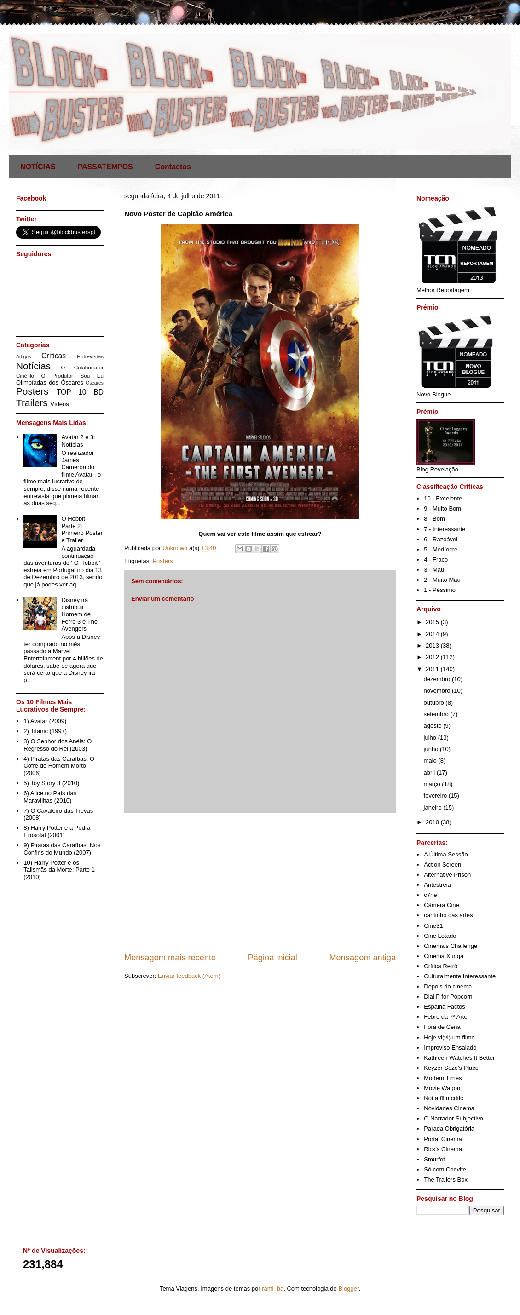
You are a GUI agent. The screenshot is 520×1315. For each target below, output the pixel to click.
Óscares (95, 382)
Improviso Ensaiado (450, 1047)
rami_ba (272, 1288)
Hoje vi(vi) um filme (449, 1037)
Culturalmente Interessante (460, 976)
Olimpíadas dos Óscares (49, 382)
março (433, 784)
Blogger (348, 1288)
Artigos (23, 356)
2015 (433, 622)
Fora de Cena (442, 1026)
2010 (433, 822)
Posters (162, 560)
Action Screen (442, 864)
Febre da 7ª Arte (445, 1016)
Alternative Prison (447, 874)
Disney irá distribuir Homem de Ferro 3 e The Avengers (79, 614)
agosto (434, 725)
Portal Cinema (443, 1139)
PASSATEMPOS (105, 167)
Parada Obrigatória (449, 1128)
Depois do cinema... (450, 986)
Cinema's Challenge (450, 945)
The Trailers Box (446, 1179)
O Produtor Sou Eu (72, 376)
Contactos (173, 167)
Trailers (32, 402)
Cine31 (433, 925)
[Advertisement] (260, 882)
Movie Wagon (442, 1088)
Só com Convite (445, 1169)
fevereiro (436, 795)
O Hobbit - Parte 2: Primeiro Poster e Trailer (82, 529)
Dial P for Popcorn (448, 996)
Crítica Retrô (440, 966)
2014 (433, 634)
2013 (433, 645)
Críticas (53, 356)
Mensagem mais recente (170, 957)
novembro (438, 690)
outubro (435, 702)
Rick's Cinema (443, 1149)
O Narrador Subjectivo (453, 1118)
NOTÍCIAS (37, 167)
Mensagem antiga (362, 957)
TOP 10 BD (80, 392)
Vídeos (59, 404)
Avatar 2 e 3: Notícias (78, 441)
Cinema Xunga (443, 956)
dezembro (438, 679)
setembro (437, 714)
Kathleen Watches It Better (459, 1057)
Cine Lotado (440, 935)
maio (431, 760)
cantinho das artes (448, 915)
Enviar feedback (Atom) (189, 975)
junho (432, 749)
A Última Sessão (446, 854)
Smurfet (434, 1159)
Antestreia (437, 884)
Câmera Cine (441, 905)
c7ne (430, 894)
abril (430, 772)
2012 (433, 657)
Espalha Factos (444, 1006)
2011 (433, 669)
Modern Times (443, 1077)
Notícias (33, 366)
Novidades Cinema (449, 1108)
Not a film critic (443, 1098)
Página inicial (272, 957)
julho (431, 737)
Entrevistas (90, 356)
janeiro (434, 807)
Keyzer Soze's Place (451, 1067)
